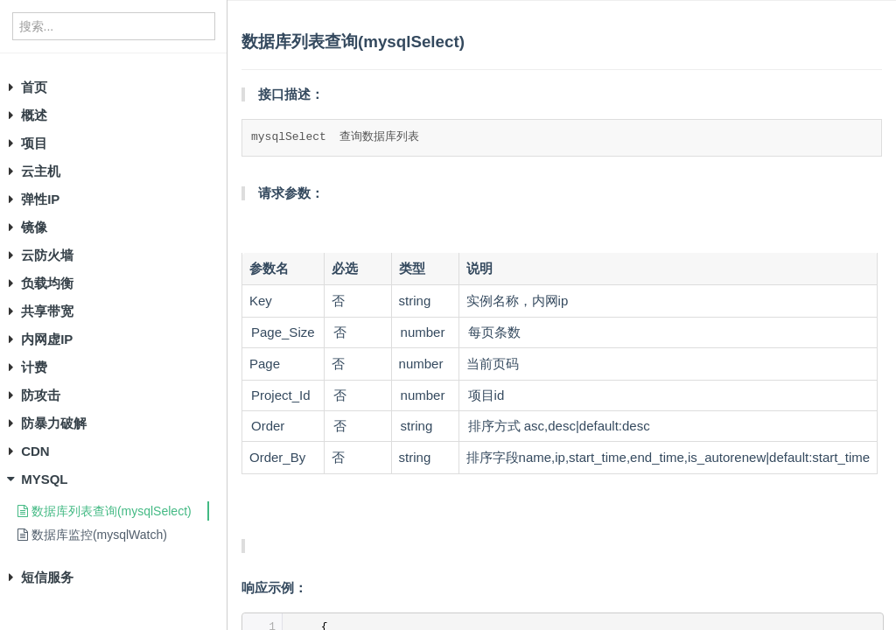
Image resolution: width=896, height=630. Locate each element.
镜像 (34, 227)
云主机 (40, 171)
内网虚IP (47, 339)
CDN (35, 451)
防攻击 (40, 395)
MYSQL (44, 479)
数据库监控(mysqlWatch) (92, 535)
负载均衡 (47, 283)
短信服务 (47, 577)
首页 (34, 87)
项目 (34, 143)
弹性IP (40, 199)
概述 (34, 115)
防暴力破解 (54, 423)
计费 (34, 367)
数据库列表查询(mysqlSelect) (105, 511)
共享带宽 (47, 311)
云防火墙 (47, 255)
